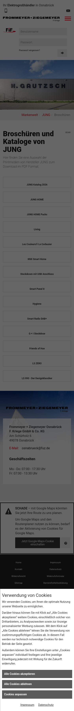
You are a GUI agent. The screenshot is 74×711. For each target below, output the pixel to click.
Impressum (27, 704)
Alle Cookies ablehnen (18, 684)
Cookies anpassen (15, 694)
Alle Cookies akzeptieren (19, 673)
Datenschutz (46, 704)
